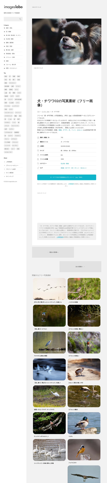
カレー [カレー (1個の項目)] (13, 146)
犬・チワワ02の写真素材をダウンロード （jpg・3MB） (66, 177)
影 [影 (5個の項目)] (14, 117)
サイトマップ (9, 174)
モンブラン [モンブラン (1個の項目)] (15, 143)
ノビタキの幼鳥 (73, 289)
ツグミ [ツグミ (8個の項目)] (17, 100)
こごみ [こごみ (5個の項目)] (9, 117)
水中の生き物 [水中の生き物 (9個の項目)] (18, 97)
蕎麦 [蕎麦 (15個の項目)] (14, 90)
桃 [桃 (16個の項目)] (9, 90)
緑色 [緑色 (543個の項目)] (6, 74)
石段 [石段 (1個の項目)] (18, 146)
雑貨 (7, 59)
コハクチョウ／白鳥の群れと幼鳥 (44, 450)
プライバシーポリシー (12, 163)
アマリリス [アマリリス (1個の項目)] (15, 140)
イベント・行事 (10, 55)
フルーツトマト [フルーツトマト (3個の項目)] (15, 123)
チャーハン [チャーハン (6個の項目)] (18, 110)
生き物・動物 (9, 37)
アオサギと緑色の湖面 (40, 343)
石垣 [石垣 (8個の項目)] (6, 107)
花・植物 (8, 29)
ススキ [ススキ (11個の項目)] (19, 90)
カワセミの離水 (73, 396)
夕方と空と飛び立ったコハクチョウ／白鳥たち (48, 289)
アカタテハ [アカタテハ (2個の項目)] (17, 133)
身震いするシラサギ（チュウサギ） (44, 396)
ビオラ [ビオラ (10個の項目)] (17, 94)
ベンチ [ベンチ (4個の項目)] (14, 120)
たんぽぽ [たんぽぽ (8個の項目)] (11, 100)
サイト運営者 (9, 170)
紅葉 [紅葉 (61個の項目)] (19, 77)
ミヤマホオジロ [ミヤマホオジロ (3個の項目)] (8, 130)
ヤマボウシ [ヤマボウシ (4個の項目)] (7, 120)
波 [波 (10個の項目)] (5, 97)
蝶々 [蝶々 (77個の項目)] (14, 77)
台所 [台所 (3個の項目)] (6, 127)
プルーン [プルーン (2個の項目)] (7, 137)
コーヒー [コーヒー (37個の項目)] (18, 84)
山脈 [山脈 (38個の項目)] (12, 84)
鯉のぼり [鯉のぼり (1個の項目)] (7, 146)
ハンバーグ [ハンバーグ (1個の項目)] (7, 143)
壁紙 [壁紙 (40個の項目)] (6, 81)
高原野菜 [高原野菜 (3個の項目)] (17, 130)
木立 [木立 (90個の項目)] (6, 77)
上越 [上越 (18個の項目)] (6, 90)
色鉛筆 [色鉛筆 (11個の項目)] (6, 94)
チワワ (65, 130)
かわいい (80, 130)
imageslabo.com (12, 179)
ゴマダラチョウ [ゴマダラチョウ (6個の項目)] (8, 113)
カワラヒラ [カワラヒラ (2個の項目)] (14, 137)
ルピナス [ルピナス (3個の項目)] (10, 133)
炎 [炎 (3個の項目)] (5, 133)
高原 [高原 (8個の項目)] (6, 100)
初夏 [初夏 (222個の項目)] (14, 74)
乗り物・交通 (9, 48)
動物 (60, 130)
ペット (73, 130)
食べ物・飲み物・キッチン (13, 33)
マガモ (70, 423)
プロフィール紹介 (11, 167)
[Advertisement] (66, 13)
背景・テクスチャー (11, 66)
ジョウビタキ (72, 449)
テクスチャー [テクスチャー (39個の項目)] (12, 81)
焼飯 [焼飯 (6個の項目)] (16, 113)
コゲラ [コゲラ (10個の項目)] (11, 94)
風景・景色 (9, 26)
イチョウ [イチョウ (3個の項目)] (7, 123)
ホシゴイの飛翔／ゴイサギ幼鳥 (78, 476)
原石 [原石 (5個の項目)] (20, 113)
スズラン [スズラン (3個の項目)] (11, 127)
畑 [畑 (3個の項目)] (18, 120)
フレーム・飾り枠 (11, 62)
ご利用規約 (9, 160)
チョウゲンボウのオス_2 (41, 423)
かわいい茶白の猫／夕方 (76, 369)
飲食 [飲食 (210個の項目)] (19, 74)
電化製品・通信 (10, 51)
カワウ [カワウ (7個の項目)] (10, 107)
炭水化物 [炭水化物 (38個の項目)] (7, 84)
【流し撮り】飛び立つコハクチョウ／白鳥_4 (47, 369)
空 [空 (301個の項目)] (9, 74)
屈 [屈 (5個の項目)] (5, 117)
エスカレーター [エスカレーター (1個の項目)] (8, 150)
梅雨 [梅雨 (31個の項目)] (6, 87)
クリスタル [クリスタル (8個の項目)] (7, 104)
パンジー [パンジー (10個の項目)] (10, 97)
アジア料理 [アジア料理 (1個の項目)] (7, 140)
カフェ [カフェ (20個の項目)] (16, 87)
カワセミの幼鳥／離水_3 (76, 316)
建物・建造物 (9, 40)
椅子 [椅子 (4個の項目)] (19, 117)
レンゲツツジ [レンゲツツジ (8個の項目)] (15, 104)
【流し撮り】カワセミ (40, 316)
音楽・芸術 (9, 44)
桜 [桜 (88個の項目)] (9, 77)
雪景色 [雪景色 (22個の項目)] (10, 87)
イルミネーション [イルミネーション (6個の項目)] (9, 110)
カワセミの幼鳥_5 (74, 343)
